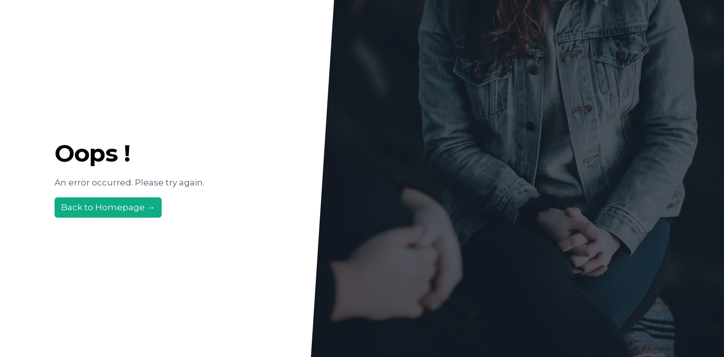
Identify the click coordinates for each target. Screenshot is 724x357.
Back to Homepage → (108, 207)
